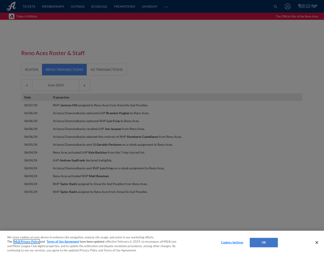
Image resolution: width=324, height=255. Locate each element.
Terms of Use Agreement (63, 241)
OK (264, 242)
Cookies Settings (232, 242)
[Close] (317, 242)
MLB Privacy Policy (26, 241)
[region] (162, 243)
